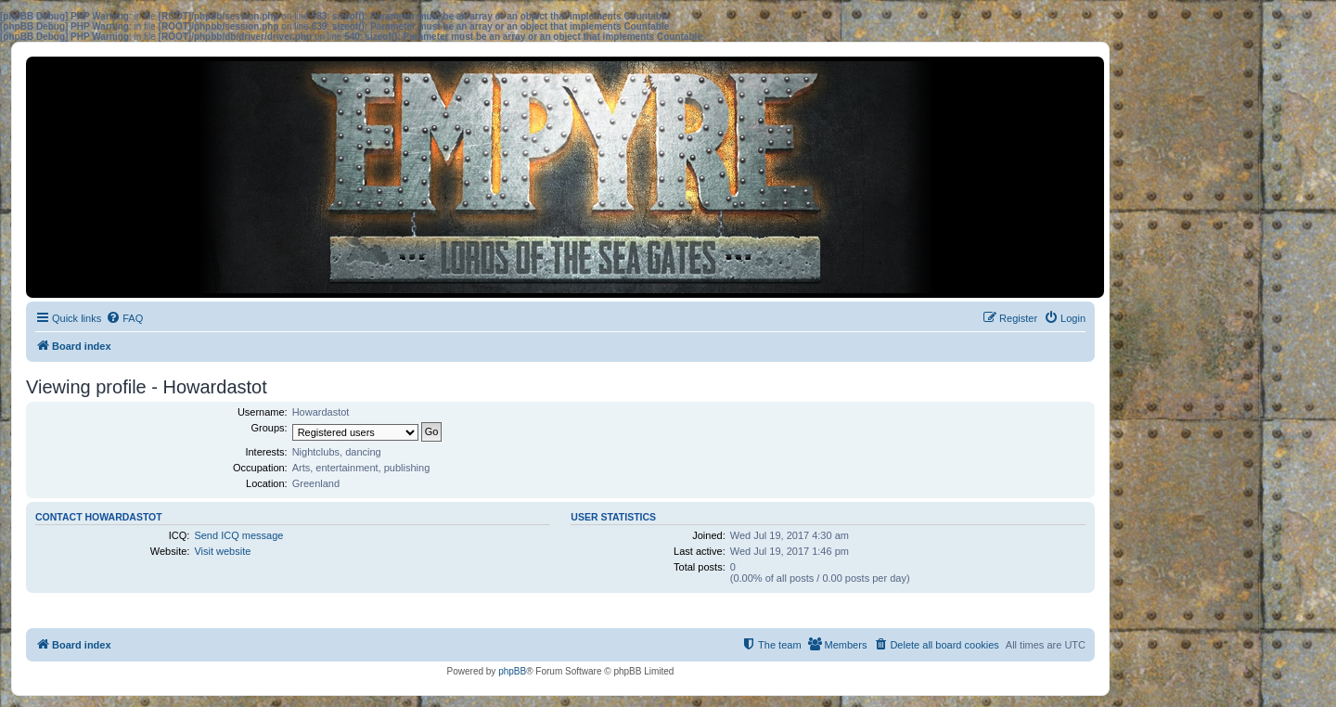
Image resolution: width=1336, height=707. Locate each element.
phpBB (512, 671)
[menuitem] (124, 318)
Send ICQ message (238, 535)
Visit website (222, 551)
